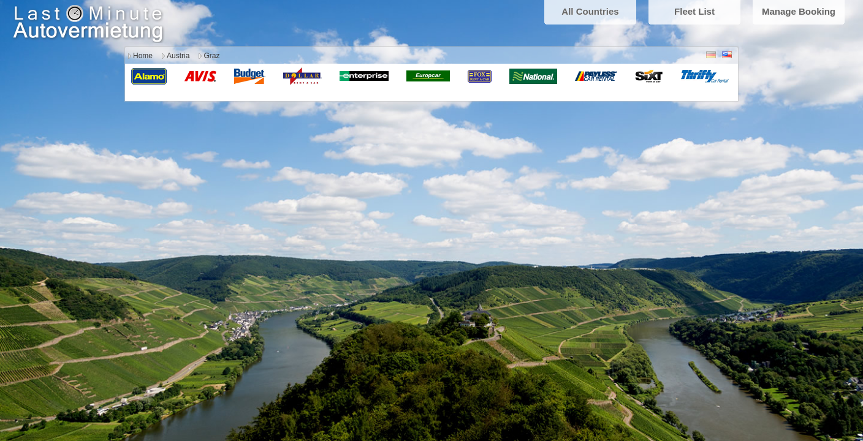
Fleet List (694, 11)
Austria (178, 55)
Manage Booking (798, 11)
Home (143, 55)
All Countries (589, 11)
